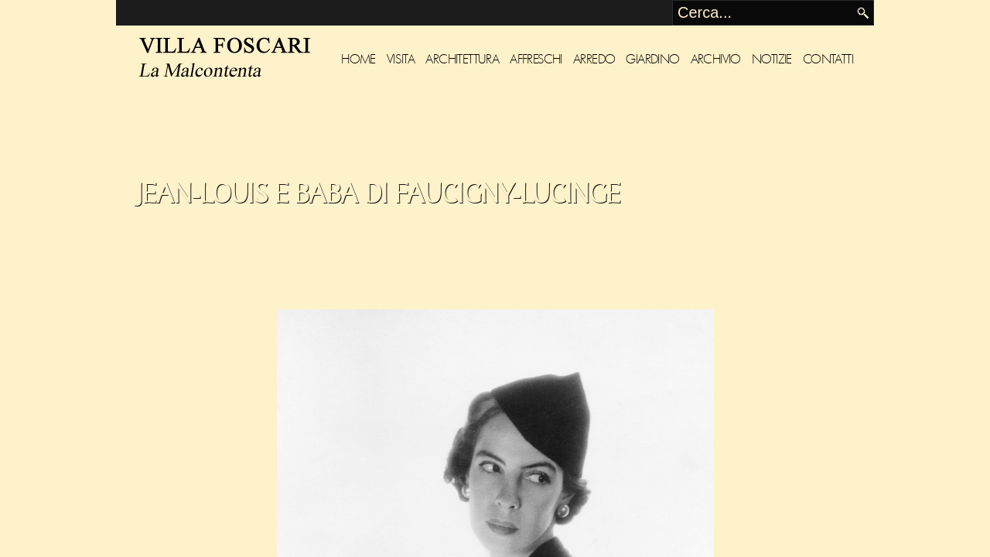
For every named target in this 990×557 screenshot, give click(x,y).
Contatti (828, 59)
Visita (401, 59)
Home (358, 59)
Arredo (594, 59)
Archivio (716, 59)
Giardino (652, 59)
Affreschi (536, 59)
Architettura (462, 59)
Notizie (772, 59)
